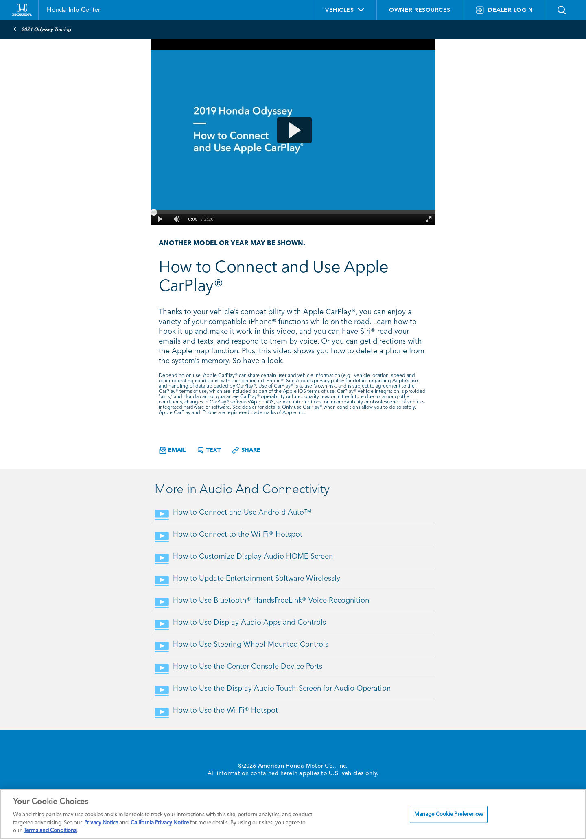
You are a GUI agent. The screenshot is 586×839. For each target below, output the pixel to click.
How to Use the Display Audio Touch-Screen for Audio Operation (282, 688)
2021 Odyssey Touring (42, 28)
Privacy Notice (101, 823)
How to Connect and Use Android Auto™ (242, 512)
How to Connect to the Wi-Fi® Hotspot (237, 534)
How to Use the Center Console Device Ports (247, 666)
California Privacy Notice (160, 823)
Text (209, 450)
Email (172, 450)
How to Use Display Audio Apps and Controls (249, 622)
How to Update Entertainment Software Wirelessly (256, 578)
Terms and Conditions (50, 830)
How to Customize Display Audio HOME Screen (253, 556)
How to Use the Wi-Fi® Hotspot (225, 710)
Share (246, 450)
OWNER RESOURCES (419, 10)
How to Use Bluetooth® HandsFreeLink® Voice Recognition (271, 600)
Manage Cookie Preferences (448, 814)
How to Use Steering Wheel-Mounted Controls (250, 644)
